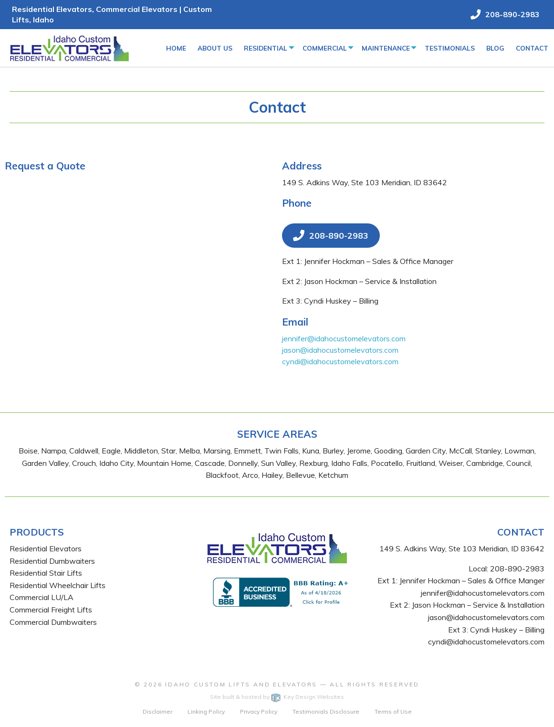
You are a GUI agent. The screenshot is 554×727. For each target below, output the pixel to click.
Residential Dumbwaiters (52, 561)
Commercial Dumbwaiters (53, 622)
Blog (495, 48)
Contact (532, 48)
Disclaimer (157, 711)
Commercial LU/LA (41, 597)
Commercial (325, 48)
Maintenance (386, 48)
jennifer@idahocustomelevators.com (344, 338)
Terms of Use (393, 711)
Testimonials (450, 48)
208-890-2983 (517, 568)
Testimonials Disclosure (326, 711)
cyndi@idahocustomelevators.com (340, 361)
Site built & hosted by (277, 696)
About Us (215, 48)
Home (176, 48)
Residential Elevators (46, 548)
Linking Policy (206, 711)
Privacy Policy (258, 711)
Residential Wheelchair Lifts (57, 585)
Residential (265, 48)
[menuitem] (176, 47)
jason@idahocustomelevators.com (340, 350)
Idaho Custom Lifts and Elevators (241, 684)
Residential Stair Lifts (46, 573)
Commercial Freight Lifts (51, 609)
